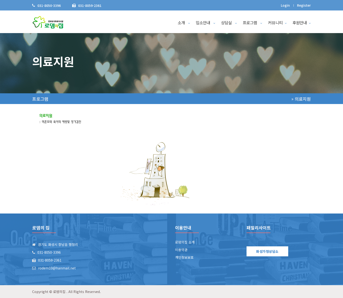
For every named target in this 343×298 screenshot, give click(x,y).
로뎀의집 (59, 291)
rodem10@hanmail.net (57, 268)
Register (304, 5)
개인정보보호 (184, 257)
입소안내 (205, 22)
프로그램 (252, 22)
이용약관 (181, 249)
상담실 (229, 22)
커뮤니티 (277, 22)
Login (285, 5)
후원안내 (302, 22)
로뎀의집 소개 (185, 242)
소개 (184, 22)
